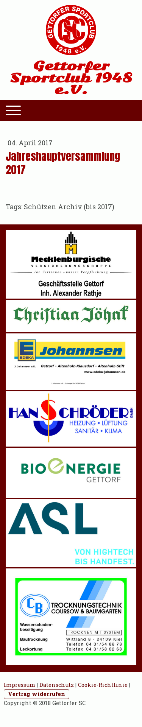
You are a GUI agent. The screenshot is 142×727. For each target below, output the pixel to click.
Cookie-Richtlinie (103, 684)
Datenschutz (56, 684)
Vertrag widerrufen (36, 693)
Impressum (19, 684)
